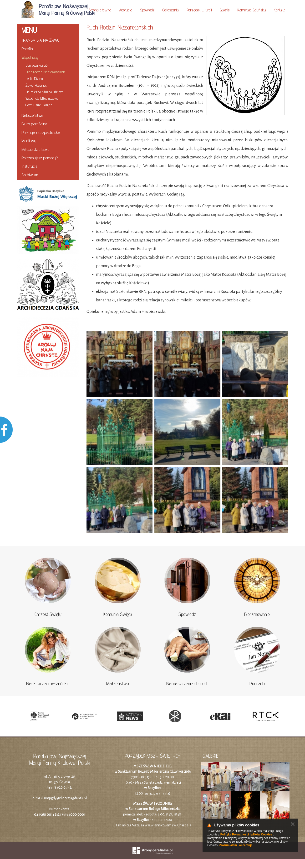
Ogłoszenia (170, 10)
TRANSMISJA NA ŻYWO (40, 40)
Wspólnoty (29, 57)
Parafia (27, 48)
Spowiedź (147, 10)
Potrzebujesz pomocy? (39, 157)
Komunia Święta (117, 614)
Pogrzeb (257, 683)
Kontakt (279, 10)
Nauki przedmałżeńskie (48, 683)
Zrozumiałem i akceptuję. (236, 845)
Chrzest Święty (48, 614)
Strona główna (100, 10)
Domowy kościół (37, 65)
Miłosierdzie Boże (35, 149)
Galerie (224, 10)
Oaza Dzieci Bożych (38, 105)
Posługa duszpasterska (40, 132)
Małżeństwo (117, 683)
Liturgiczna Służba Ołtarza (44, 92)
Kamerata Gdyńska (251, 10)
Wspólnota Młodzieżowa (41, 98)
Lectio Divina (34, 78)
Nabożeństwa (32, 115)
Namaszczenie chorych (187, 683)
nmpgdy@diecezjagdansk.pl (65, 798)
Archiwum (29, 174)
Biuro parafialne (34, 123)
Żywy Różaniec (36, 85)
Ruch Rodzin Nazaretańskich (45, 72)
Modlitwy (28, 140)
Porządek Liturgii (199, 10)
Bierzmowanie (257, 614)
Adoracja (125, 10)
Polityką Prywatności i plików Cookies (246, 834)
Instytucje (29, 166)
